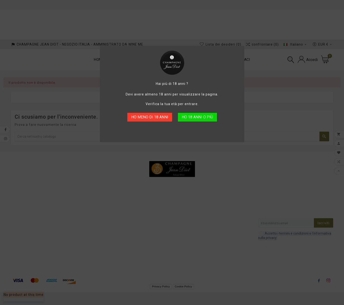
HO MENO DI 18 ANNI (149, 117)
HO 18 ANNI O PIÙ (197, 117)
